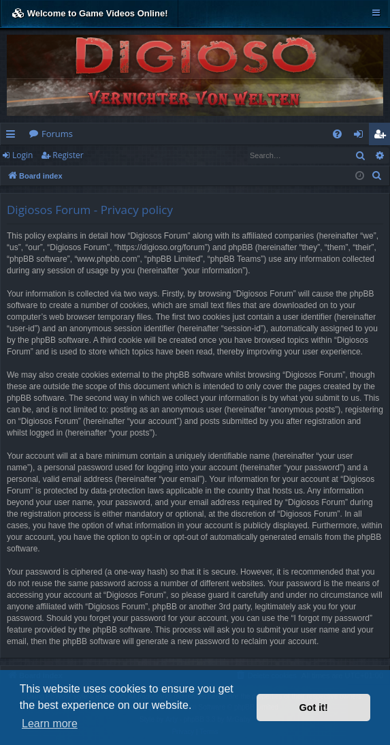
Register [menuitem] (382, 136)
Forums (57, 133)
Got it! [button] (313, 707)
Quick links (13, 136)
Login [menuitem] (361, 136)
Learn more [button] (50, 723)
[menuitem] (337, 134)
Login (22, 155)
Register (67, 155)
